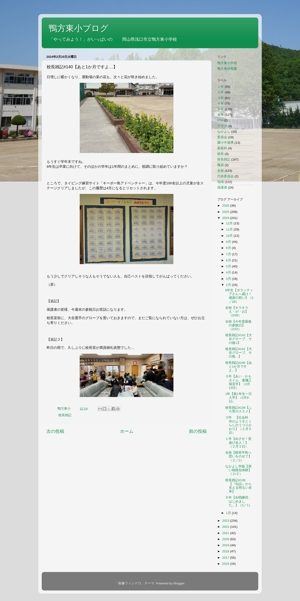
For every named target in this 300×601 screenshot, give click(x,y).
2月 (229, 285)
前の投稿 (198, 431)
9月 (229, 242)
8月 (229, 248)
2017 (226, 557)
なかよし (223, 131)
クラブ (222, 126)
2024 (226, 218)
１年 (220, 86)
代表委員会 (225, 176)
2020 (226, 539)
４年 (220, 103)
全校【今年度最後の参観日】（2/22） (238, 325)
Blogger (178, 583)
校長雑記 (64, 415)
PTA (220, 120)
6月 (229, 260)
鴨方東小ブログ (79, 28)
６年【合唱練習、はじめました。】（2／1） (238, 501)
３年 (220, 98)
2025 (226, 212)
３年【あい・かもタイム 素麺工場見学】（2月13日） (238, 382)
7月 (229, 254)
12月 (230, 223)
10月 (230, 235)
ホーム (126, 431)
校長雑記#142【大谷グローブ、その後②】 (238, 338)
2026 (226, 205)
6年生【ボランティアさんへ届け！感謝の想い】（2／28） (239, 295)
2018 (226, 551)
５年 (220, 109)
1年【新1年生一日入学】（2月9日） (238, 397)
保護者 (222, 187)
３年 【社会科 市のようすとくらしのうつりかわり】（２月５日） (238, 425)
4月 (229, 272)
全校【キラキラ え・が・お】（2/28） (238, 311)
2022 (226, 526)
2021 (226, 533)
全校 (220, 170)
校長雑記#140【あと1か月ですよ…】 (238, 366)
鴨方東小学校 (227, 63)
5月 (229, 266)
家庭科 (222, 148)
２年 (220, 92)
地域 (220, 182)
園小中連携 (225, 142)
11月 (230, 229)
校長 (220, 154)
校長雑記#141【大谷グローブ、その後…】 (238, 352)
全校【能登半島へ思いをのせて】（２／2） (238, 456)
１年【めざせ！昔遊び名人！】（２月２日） (238, 442)
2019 (226, 545)
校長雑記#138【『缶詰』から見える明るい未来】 (238, 485)
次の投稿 (55, 431)
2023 (226, 520)
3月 (229, 278)
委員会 (222, 137)
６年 (220, 115)
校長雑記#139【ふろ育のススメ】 (238, 409)
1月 (229, 513)
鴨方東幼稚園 (227, 68)
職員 (220, 165)
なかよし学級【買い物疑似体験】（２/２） (238, 470)
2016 (226, 563)
